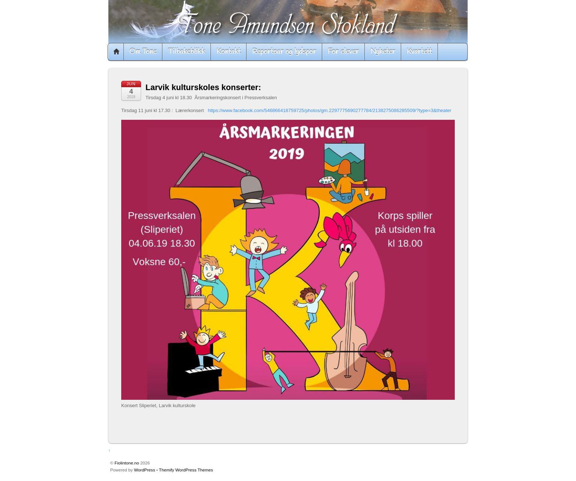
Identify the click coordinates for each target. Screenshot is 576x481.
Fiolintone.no (127, 462)
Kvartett (419, 52)
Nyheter (382, 52)
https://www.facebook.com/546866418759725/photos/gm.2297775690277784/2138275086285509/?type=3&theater (329, 110)
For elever (343, 52)
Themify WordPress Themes (186, 469)
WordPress (144, 469)
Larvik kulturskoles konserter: (203, 87)
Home (116, 51)
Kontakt (228, 52)
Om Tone (142, 52)
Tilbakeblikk (186, 52)
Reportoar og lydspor (284, 52)
